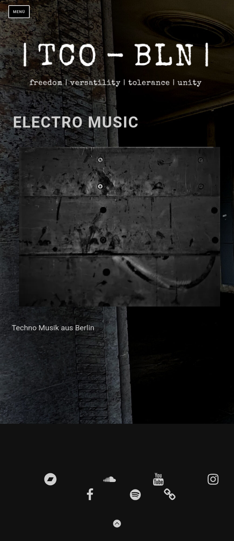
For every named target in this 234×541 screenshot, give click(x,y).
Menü (19, 12)
